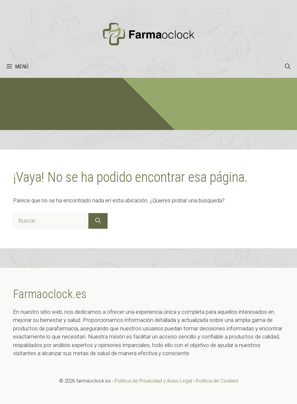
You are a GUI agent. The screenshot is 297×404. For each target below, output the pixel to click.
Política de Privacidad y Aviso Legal (154, 381)
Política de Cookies (217, 381)
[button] (287, 66)
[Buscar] (98, 221)
